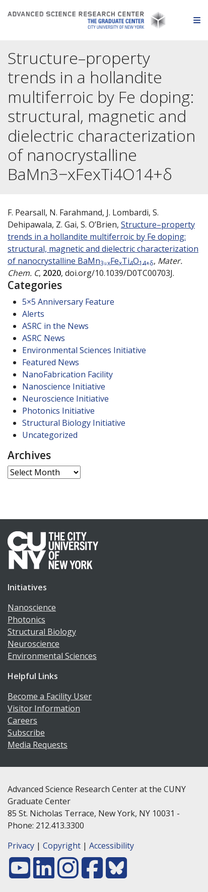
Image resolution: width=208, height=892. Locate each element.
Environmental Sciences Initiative (84, 350)
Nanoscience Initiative (63, 386)
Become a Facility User (50, 696)
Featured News (50, 362)
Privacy (21, 845)
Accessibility (111, 845)
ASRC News (43, 338)
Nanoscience (32, 607)
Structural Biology (42, 631)
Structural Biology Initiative (73, 422)
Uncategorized (50, 434)
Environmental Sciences (52, 655)
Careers (22, 720)
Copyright (62, 845)
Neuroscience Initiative (65, 398)
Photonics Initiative (58, 410)
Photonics (26, 619)
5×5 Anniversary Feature (68, 301)
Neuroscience (33, 643)
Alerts (33, 313)
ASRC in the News (55, 325)
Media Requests (37, 744)
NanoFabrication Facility (67, 374)
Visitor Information (44, 708)
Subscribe (26, 732)
